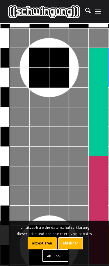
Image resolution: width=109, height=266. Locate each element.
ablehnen (71, 243)
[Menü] (98, 12)
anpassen (55, 256)
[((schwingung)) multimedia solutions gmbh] (45, 11)
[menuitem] (85, 11)
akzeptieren (42, 243)
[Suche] (85, 11)
